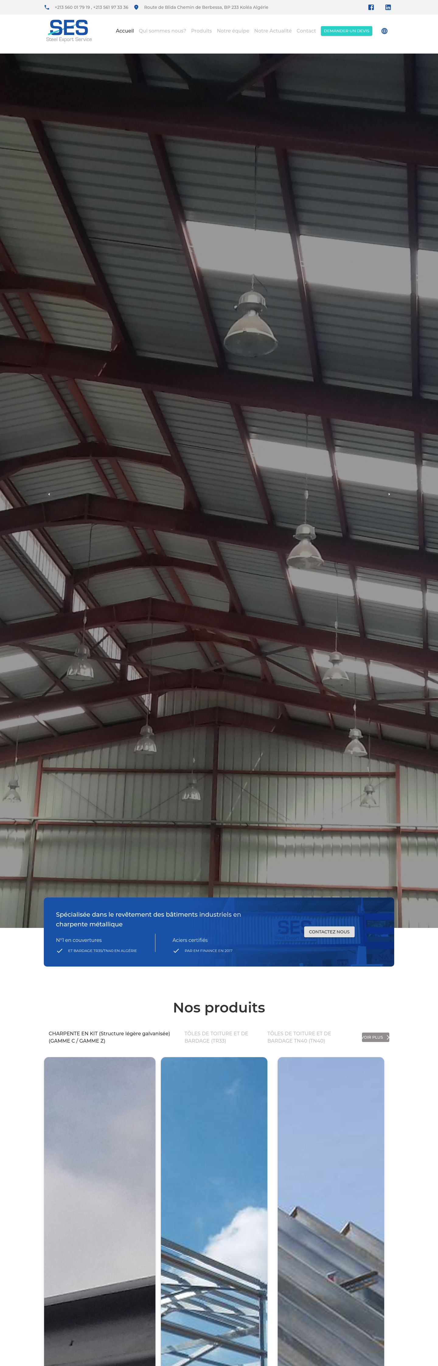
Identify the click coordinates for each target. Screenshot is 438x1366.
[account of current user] (384, 31)
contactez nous (329, 932)
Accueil (125, 31)
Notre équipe (233, 31)
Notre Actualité (273, 31)
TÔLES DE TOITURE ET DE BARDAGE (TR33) (216, 1037)
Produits (201, 31)
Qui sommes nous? (162, 31)
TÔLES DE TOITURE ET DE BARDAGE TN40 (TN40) (299, 1037)
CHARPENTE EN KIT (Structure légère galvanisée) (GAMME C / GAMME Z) (109, 1037)
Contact (306, 31)
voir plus (375, 1037)
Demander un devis (346, 31)
